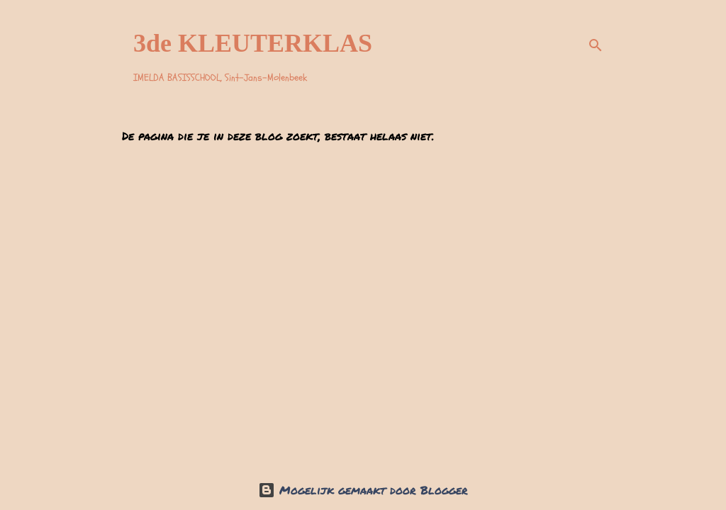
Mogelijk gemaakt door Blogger (363, 490)
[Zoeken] (595, 45)
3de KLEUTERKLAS (252, 43)
